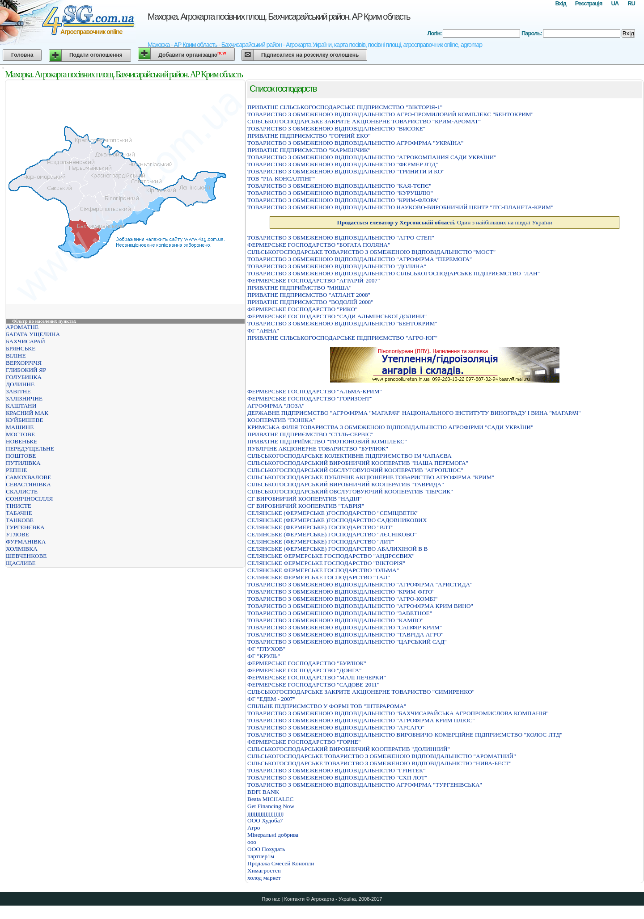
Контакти (294, 899)
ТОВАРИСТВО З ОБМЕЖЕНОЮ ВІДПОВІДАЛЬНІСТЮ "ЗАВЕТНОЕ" (339, 613)
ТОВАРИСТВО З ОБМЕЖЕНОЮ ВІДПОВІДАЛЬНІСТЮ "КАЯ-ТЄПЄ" (339, 185)
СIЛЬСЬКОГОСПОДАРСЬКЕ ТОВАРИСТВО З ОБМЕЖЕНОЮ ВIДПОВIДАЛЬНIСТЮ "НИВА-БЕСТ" (379, 763)
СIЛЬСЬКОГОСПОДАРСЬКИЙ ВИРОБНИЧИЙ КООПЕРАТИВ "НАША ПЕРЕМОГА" (357, 463)
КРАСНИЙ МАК (27, 412)
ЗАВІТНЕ (18, 391)
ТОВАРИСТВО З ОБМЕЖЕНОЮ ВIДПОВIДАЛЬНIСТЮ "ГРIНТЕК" (336, 770)
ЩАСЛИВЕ (21, 563)
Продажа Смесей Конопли (280, 863)
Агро (253, 827)
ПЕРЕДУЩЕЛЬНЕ (30, 448)
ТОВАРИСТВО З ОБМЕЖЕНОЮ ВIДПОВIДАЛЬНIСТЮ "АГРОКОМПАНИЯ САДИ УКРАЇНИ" (371, 157)
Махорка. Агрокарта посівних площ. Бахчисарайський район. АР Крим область (279, 16)
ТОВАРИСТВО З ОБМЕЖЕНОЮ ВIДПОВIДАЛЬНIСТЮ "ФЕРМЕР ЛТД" (342, 164)
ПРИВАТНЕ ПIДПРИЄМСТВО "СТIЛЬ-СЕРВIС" (310, 434)
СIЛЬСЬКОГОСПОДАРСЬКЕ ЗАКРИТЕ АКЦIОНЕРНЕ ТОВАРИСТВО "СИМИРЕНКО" (361, 691)
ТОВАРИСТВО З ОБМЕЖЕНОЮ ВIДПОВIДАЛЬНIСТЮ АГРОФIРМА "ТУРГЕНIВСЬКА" (364, 784)
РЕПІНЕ (16, 470)
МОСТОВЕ (20, 434)
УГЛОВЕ (17, 534)
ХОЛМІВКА (22, 548)
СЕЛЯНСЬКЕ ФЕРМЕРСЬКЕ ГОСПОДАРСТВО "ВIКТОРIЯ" (326, 563)
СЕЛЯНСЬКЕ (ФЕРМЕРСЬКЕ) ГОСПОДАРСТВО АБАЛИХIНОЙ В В (337, 548)
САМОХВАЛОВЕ (28, 477)
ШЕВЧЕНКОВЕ (26, 555)
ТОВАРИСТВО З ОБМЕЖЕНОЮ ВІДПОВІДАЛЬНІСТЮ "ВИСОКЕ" (336, 128)
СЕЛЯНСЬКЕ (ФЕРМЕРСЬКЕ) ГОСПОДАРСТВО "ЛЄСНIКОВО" (332, 534)
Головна (22, 55)
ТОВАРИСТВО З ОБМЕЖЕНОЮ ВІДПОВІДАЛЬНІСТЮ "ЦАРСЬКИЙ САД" (347, 641)
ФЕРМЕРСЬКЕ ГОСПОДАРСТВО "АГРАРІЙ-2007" (313, 280)
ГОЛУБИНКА (24, 377)
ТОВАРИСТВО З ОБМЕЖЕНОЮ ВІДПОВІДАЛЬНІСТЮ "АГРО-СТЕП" (340, 237)
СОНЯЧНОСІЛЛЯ (29, 498)
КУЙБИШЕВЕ (24, 420)
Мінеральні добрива (272, 834)
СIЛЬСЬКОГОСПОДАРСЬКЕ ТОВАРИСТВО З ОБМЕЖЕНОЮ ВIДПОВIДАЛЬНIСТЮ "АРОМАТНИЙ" (381, 756)
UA (615, 3)
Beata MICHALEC (270, 799)
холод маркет (264, 877)
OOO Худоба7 (265, 820)
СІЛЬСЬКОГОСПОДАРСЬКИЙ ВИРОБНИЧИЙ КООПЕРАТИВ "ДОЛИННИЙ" (348, 749)
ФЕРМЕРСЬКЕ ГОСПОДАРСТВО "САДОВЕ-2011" (313, 684)
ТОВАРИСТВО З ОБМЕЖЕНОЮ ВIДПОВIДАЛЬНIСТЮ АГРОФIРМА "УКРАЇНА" (355, 142)
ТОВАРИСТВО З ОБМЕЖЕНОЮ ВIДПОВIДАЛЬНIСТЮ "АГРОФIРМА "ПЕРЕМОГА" (359, 259)
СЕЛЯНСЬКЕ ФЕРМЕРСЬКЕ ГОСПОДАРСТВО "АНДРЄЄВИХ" (331, 555)
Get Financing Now (270, 806)
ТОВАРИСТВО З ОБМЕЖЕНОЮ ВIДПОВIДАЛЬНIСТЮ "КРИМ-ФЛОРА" (343, 200)
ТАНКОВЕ (20, 520)
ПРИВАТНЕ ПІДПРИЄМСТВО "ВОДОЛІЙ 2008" (310, 302)
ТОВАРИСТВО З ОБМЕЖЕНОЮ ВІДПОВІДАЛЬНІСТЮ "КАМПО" (335, 620)
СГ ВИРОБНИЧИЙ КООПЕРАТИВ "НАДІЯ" (304, 498)
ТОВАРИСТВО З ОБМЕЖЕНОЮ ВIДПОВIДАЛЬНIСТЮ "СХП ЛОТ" (337, 777)
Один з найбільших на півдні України (444, 222)
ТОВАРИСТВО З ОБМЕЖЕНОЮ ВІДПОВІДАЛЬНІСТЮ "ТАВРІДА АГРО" (345, 634)
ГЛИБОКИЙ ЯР (26, 370)
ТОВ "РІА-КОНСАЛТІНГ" (281, 178)
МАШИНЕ (20, 427)
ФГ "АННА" (263, 330)
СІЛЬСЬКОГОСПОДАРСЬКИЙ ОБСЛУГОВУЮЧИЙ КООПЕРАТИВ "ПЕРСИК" (350, 491)
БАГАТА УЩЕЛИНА (33, 334)
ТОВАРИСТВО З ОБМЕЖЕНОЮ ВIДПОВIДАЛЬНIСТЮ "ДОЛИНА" (336, 266)
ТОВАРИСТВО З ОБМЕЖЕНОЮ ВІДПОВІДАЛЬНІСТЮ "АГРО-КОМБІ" (342, 598)
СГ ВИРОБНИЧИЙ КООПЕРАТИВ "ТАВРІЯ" (305, 505)
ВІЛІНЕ (16, 355)
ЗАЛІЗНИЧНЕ (24, 398)
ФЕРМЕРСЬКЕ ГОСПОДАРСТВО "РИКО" (302, 309)
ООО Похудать (266, 849)
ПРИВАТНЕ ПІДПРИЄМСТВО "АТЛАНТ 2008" (308, 294)
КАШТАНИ (21, 405)
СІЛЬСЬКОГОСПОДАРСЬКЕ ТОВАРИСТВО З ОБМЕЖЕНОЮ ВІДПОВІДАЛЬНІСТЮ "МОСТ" (371, 252)
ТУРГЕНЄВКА (25, 527)
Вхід (560, 3)
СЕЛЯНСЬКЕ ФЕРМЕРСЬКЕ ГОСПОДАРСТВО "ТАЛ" (318, 577)
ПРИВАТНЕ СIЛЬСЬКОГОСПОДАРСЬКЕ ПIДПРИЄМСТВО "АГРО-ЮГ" (342, 337)
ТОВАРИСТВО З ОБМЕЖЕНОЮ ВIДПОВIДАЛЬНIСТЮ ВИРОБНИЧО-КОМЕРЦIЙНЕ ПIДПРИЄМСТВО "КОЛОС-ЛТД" (404, 734)
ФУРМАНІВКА (26, 541)
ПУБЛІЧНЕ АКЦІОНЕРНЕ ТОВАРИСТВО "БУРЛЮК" (317, 448)
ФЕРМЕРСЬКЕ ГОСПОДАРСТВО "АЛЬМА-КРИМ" (314, 391)
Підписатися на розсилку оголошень (310, 55)
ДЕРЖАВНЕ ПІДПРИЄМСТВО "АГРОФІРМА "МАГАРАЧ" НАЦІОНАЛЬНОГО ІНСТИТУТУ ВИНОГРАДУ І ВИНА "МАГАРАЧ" (414, 412)
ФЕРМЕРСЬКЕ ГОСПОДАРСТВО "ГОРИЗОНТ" (309, 398)
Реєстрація (588, 3)
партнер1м (260, 856)
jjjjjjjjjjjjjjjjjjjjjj (265, 813)
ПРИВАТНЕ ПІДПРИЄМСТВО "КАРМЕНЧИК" (308, 150)
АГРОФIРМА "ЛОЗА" (276, 405)
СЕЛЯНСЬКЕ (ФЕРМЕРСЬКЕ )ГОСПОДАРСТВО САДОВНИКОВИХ (337, 520)
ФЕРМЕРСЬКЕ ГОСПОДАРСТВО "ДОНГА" (304, 670)
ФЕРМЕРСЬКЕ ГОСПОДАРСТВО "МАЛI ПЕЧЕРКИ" (316, 677)
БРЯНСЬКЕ (20, 348)
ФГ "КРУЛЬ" (263, 656)
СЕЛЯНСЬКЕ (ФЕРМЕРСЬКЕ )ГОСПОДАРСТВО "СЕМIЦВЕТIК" (333, 513)
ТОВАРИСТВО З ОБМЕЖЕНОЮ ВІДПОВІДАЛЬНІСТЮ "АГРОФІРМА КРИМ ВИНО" (360, 606)
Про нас (271, 899)
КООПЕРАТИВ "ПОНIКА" (281, 420)
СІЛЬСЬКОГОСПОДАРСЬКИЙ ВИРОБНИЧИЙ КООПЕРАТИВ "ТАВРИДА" (345, 484)
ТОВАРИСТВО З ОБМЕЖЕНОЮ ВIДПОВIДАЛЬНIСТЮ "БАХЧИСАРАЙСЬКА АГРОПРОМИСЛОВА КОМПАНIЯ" (398, 713)
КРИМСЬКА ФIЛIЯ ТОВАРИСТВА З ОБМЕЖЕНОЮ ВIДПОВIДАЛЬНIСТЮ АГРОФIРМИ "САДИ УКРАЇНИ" (390, 427)
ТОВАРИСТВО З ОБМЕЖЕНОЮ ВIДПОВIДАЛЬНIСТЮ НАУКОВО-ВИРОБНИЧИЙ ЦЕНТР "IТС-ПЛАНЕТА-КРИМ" (400, 207)
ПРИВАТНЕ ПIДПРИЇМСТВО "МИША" (299, 287)
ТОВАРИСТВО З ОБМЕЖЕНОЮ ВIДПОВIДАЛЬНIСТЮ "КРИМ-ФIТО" (341, 591)
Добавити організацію (192, 54)
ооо (251, 842)
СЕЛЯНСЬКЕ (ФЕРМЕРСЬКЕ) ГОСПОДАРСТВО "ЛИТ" (320, 541)
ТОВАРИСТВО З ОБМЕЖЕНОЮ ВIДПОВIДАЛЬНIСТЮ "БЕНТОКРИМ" (342, 323)
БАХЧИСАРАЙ (25, 341)
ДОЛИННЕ (20, 384)
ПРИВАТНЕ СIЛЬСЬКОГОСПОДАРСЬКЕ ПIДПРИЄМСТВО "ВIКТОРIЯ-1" (345, 107)
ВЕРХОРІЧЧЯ (24, 362)
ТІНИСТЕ (18, 505)
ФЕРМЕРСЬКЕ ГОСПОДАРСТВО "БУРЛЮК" (306, 663)
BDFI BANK (263, 791)
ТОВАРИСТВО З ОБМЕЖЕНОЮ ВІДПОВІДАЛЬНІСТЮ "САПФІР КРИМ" (344, 627)
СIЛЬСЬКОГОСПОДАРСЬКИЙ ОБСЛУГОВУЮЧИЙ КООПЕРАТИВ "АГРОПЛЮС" (355, 470)
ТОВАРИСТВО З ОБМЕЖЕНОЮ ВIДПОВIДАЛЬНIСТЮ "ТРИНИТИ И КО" (346, 171)
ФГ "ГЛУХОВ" (266, 648)
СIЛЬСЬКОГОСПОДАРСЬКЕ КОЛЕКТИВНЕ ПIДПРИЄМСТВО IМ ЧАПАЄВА (349, 455)
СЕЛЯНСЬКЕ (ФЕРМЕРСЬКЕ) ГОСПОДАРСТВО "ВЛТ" (320, 527)
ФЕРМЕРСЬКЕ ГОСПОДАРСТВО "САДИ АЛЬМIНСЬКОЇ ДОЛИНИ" (337, 316)
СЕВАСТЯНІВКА (28, 484)
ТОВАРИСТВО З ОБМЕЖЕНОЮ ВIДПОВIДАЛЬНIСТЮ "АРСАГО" (335, 727)
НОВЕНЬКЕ (22, 441)
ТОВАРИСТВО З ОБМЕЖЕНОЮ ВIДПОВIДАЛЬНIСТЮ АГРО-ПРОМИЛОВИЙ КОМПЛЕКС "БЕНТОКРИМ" (390, 114)
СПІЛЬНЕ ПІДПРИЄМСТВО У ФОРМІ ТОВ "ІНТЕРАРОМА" (326, 706)
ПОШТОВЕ (21, 455)
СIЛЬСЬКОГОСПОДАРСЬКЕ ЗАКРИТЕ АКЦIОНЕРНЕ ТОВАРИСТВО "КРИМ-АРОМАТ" (364, 121)
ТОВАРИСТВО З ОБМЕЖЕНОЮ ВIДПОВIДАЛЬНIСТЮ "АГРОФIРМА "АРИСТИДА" (360, 584)
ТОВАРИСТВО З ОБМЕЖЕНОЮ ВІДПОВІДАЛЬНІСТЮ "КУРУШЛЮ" (340, 193)
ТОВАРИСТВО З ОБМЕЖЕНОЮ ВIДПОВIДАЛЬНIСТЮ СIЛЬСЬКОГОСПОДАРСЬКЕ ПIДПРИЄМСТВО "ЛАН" (393, 273)
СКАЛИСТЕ (22, 491)
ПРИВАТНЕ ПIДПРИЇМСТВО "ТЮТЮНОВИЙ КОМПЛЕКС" (327, 441)
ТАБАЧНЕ (19, 513)
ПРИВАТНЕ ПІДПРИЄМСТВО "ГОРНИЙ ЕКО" (309, 135)
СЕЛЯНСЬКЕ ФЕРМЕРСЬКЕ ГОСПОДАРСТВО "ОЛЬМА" (323, 570)
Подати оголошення (96, 55)
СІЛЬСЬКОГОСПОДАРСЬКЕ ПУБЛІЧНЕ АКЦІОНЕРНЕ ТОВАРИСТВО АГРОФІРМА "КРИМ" (370, 477)
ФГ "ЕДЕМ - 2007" (271, 699)
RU (631, 3)
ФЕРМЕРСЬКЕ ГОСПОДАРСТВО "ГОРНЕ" (303, 741)
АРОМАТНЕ (22, 327)
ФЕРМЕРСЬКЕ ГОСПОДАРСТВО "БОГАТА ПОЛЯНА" (318, 244)
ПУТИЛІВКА (23, 463)
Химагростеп (264, 870)
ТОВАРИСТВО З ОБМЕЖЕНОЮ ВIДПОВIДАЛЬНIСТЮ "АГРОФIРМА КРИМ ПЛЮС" (361, 720)
